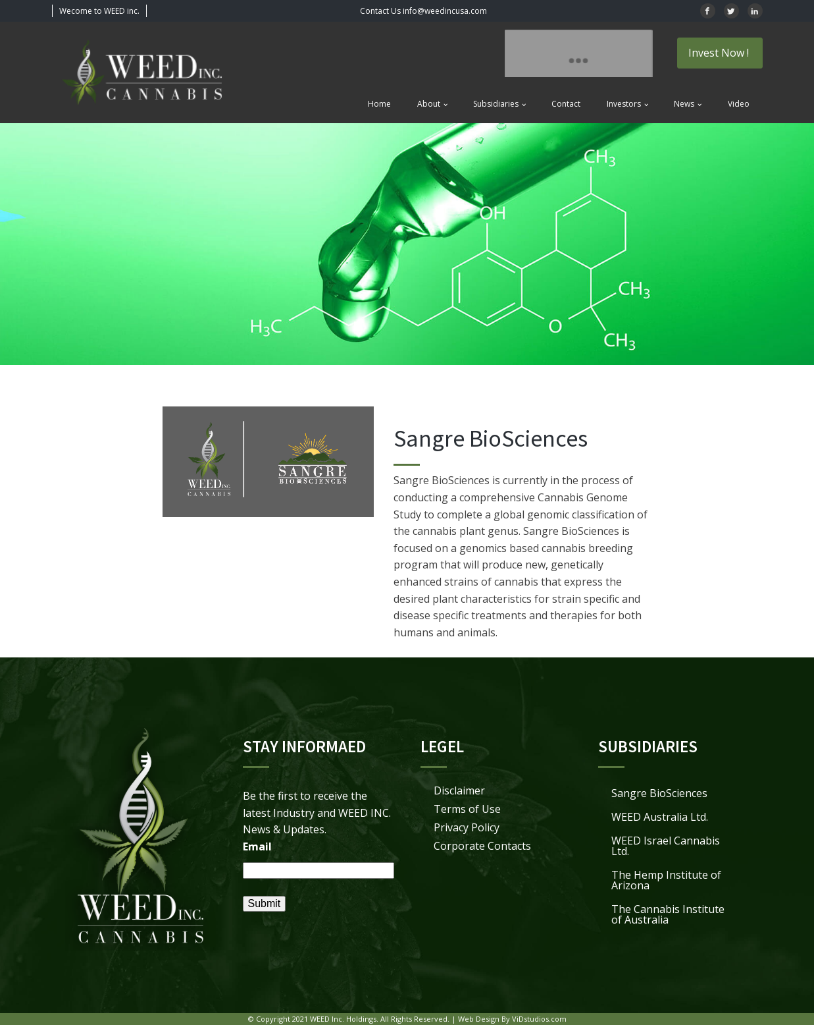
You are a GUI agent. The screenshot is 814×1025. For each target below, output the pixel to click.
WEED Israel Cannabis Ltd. (665, 845)
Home (379, 103)
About (428, 103)
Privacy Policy (466, 827)
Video (739, 103)
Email (257, 846)
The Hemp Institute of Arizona (666, 880)
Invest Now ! (719, 52)
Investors (624, 103)
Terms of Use (467, 809)
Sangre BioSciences (659, 793)
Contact (565, 103)
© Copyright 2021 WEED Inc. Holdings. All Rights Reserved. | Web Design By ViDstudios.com (407, 1019)
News (684, 103)
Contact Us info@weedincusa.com (423, 10)
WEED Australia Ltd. (659, 817)
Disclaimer (459, 790)
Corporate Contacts (482, 845)
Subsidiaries (496, 103)
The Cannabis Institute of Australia (668, 914)
